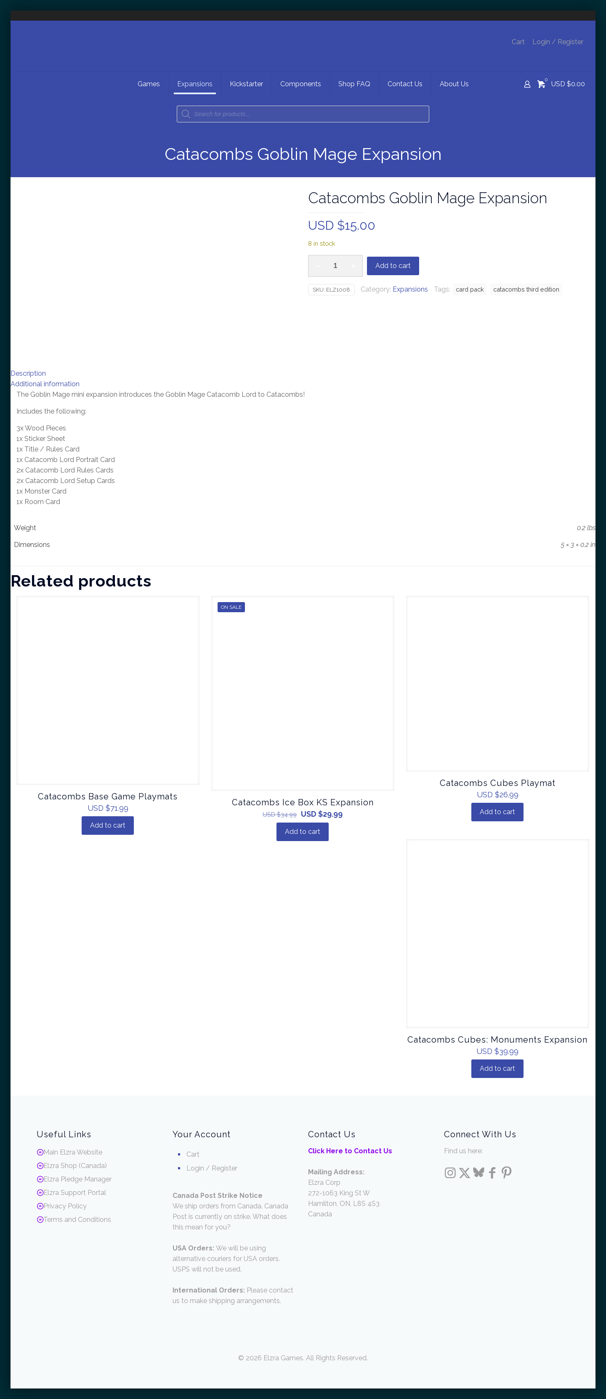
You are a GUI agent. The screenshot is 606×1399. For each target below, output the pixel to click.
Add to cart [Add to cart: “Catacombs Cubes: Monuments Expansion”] (497, 1068)
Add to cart (393, 266)
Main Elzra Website (72, 1152)
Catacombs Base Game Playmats (108, 796)
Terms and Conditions (77, 1220)
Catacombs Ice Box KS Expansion (303, 802)
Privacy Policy (65, 1206)
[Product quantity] (335, 266)
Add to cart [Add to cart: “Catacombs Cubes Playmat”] (497, 812)
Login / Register (557, 42)
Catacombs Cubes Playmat (498, 783)
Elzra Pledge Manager (77, 1179)
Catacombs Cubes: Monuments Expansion (497, 1040)
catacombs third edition (526, 289)
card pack (470, 289)
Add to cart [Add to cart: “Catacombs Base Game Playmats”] (107, 825)
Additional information (45, 384)
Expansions (410, 289)
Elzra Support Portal (74, 1193)
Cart (518, 42)
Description (28, 373)
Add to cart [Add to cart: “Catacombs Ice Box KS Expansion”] (302, 832)
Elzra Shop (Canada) (75, 1166)
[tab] (303, 373)
